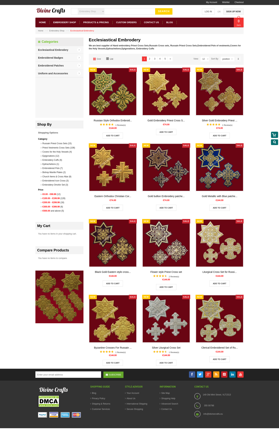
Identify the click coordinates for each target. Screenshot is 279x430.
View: (196, 59)
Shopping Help (168, 398)
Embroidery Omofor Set (55, 185)
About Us (131, 398)
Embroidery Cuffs (52, 160)
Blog (94, 393)
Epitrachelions (50, 164)
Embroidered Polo (52, 168)
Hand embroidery (121, 45)
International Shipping (137, 404)
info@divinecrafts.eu (213, 414)
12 (205, 59)
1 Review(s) (120, 125)
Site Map (165, 393)
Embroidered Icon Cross (55, 180)
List (111, 59)
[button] (59, 50)
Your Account (133, 393)
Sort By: (215, 59)
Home (40, 31)
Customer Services (101, 409)
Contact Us (166, 409)
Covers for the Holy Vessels (57, 152)
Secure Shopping (135, 409)
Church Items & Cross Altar (56, 176)
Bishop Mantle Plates (54, 172)
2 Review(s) (174, 276)
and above (53, 211)
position (226, 59)
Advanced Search (169, 404)
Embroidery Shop (56, 31)
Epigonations (50, 156)
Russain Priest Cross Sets (57, 143)
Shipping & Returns (101, 404)
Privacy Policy (98, 398)
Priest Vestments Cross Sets (58, 147)
